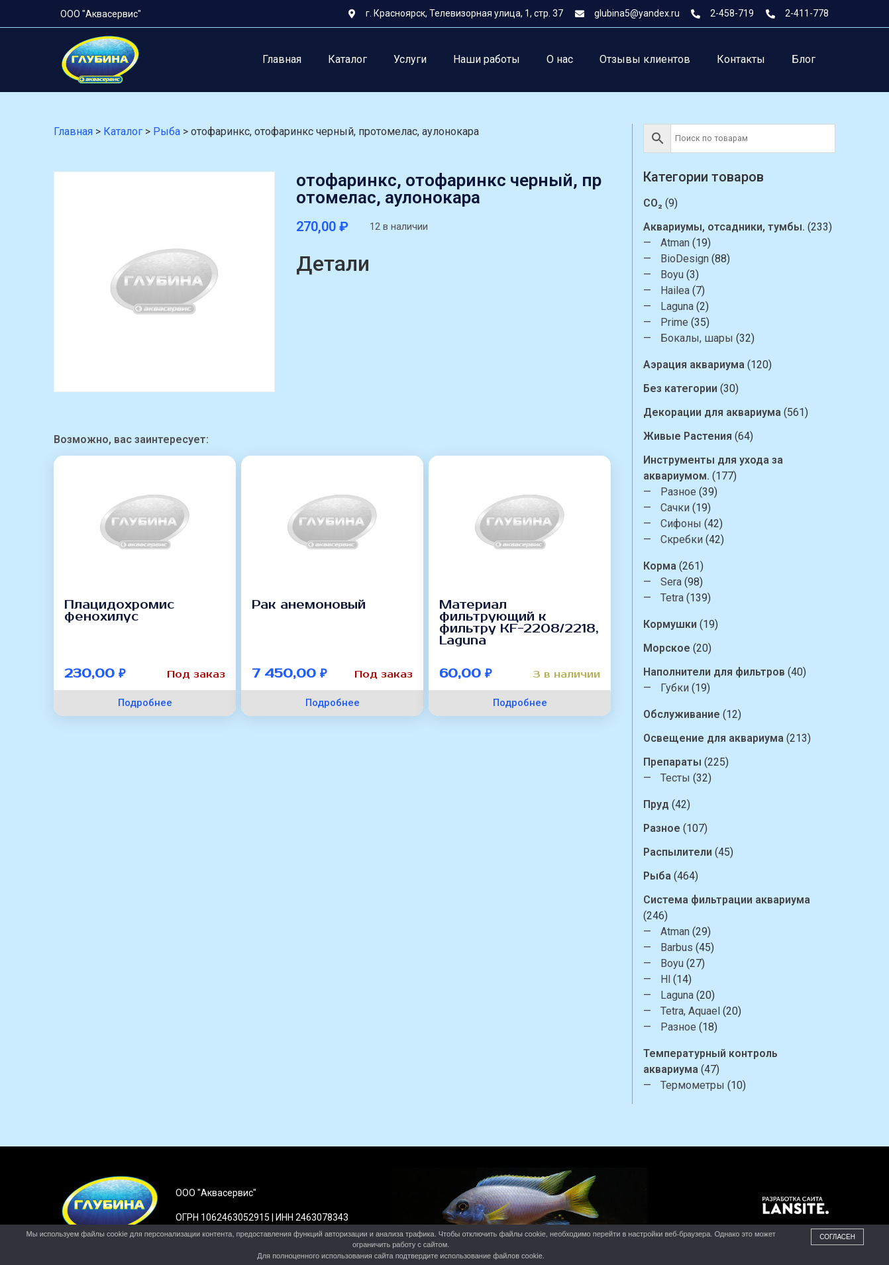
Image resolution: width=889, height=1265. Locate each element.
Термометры (695, 1085)
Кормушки (673, 624)
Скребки (684, 539)
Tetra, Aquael (693, 1011)
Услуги (410, 59)
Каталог (347, 59)
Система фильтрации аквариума (729, 899)
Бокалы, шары (699, 338)
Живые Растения (690, 436)
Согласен (837, 1236)
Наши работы (486, 59)
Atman (677, 242)
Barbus (679, 947)
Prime (677, 322)
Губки (677, 688)
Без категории (683, 388)
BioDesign (687, 258)
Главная (281, 59)
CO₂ (655, 203)
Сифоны (683, 523)
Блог (803, 59)
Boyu (674, 274)
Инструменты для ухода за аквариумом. (716, 468)
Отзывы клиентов (645, 59)
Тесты (678, 778)
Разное (681, 491)
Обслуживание (684, 714)
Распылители (680, 852)
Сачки (677, 507)
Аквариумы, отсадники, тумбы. (727, 227)
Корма (662, 566)
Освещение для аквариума (716, 738)
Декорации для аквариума (715, 412)
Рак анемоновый (309, 604)
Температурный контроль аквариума (713, 1061)
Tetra (674, 597)
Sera (673, 582)
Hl (668, 979)
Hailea (677, 290)
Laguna (679, 306)
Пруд (659, 804)
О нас (560, 59)
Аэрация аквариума (696, 364)
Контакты (741, 59)
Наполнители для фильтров (717, 672)
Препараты (675, 762)
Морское (669, 648)
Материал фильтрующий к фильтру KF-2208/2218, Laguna (519, 622)
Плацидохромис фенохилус (119, 610)
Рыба (660, 876)
